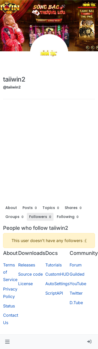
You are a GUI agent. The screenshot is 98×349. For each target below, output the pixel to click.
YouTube (78, 283)
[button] (7, 342)
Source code (30, 274)
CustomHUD (57, 274)
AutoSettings (57, 283)
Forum (76, 264)
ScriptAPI (54, 293)
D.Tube (76, 302)
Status (9, 305)
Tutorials (53, 264)
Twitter (76, 293)
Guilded (77, 274)
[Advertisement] (48, 153)
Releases (26, 264)
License (25, 283)
